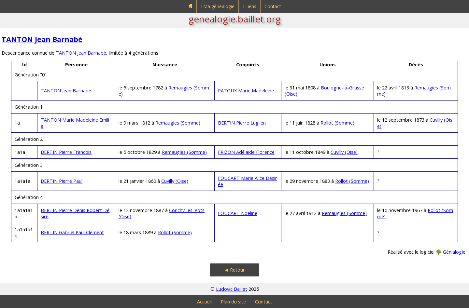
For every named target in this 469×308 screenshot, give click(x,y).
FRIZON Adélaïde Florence (246, 152)
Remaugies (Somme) (177, 123)
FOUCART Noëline (237, 213)
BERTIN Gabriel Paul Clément (72, 232)
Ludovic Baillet (231, 289)
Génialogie (454, 252)
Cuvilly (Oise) (344, 152)
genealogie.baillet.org (235, 19)
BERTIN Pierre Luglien (242, 123)
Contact (272, 6)
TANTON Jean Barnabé (42, 39)
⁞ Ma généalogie (217, 6)
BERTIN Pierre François (66, 152)
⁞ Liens (249, 6)
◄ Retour (234, 270)
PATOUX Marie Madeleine (246, 90)
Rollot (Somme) (337, 123)
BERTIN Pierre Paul (61, 181)
